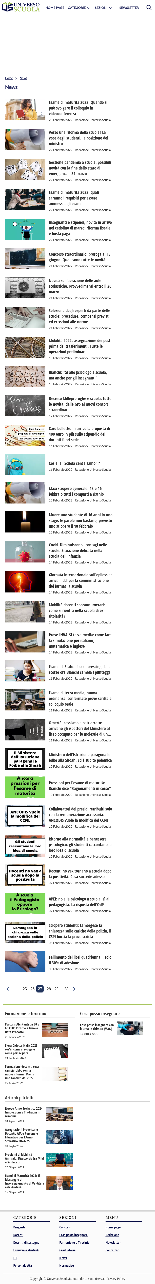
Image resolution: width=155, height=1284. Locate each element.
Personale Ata (22, 1265)
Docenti (18, 1234)
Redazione (112, 1234)
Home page (113, 1227)
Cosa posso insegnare (73, 1234)
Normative (66, 1265)
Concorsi (64, 1227)
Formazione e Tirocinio (74, 1242)
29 (56, 989)
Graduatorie (67, 1250)
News (63, 1257)
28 (49, 989)
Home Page (54, 7)
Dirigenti (19, 1227)
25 (25, 989)
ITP (15, 1257)
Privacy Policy (115, 1278)
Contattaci (112, 1250)
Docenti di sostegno (26, 1242)
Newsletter (129, 7)
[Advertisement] (77, 44)
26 (32, 989)
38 (66, 989)
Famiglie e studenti (26, 1250)
